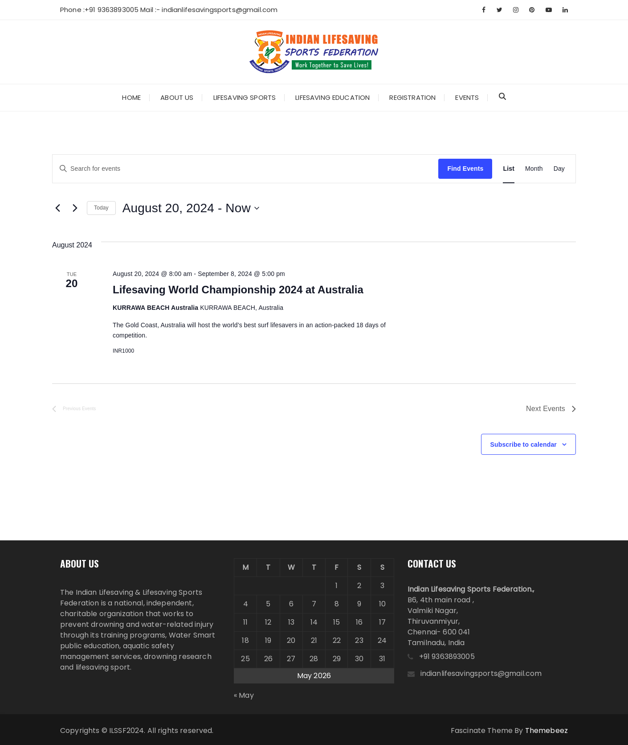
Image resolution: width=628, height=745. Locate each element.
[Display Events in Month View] (534, 169)
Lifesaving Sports (244, 97)
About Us (176, 97)
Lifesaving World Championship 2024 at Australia (238, 290)
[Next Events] (74, 208)
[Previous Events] (57, 208)
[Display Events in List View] (508, 169)
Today (101, 208)
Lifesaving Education (332, 97)
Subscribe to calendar (523, 444)
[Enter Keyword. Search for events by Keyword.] (245, 169)
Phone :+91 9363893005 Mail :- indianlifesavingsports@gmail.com (168, 9)
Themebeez (546, 730)
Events (467, 97)
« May (244, 695)
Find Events (465, 168)
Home (131, 97)
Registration (412, 97)
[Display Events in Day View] (559, 169)
